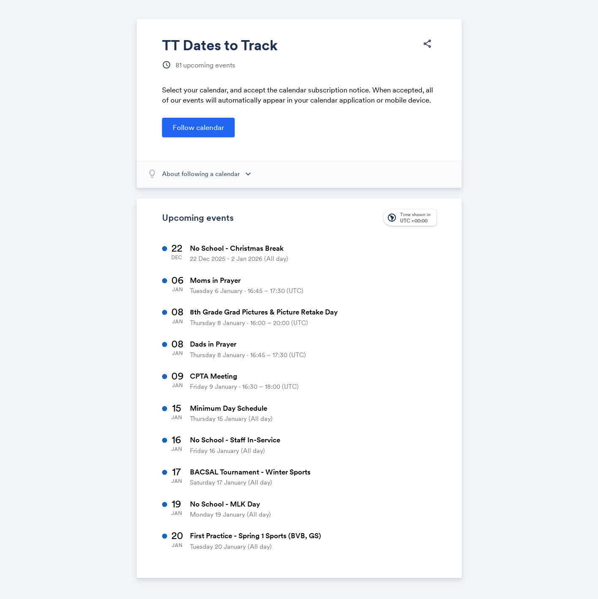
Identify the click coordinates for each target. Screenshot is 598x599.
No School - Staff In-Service (235, 440)
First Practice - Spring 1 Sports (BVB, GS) (255, 535)
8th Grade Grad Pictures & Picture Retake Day (264, 312)
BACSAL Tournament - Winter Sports (250, 472)
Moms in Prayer (215, 280)
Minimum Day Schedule (228, 408)
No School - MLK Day (225, 504)
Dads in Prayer (213, 344)
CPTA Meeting (213, 376)
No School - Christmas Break (237, 248)
